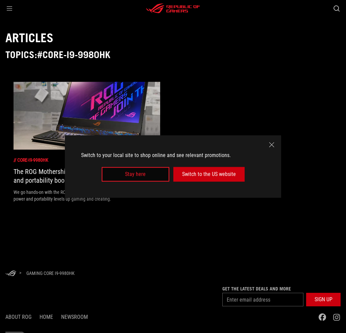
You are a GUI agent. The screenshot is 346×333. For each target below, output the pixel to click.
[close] (272, 145)
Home (46, 317)
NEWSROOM (74, 317)
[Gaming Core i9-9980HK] (50, 273)
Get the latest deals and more (256, 288)
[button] (9, 8)
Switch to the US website (209, 174)
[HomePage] (10, 273)
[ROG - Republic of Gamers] (173, 8)
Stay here (135, 174)
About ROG (18, 317)
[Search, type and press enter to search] (336, 8)
